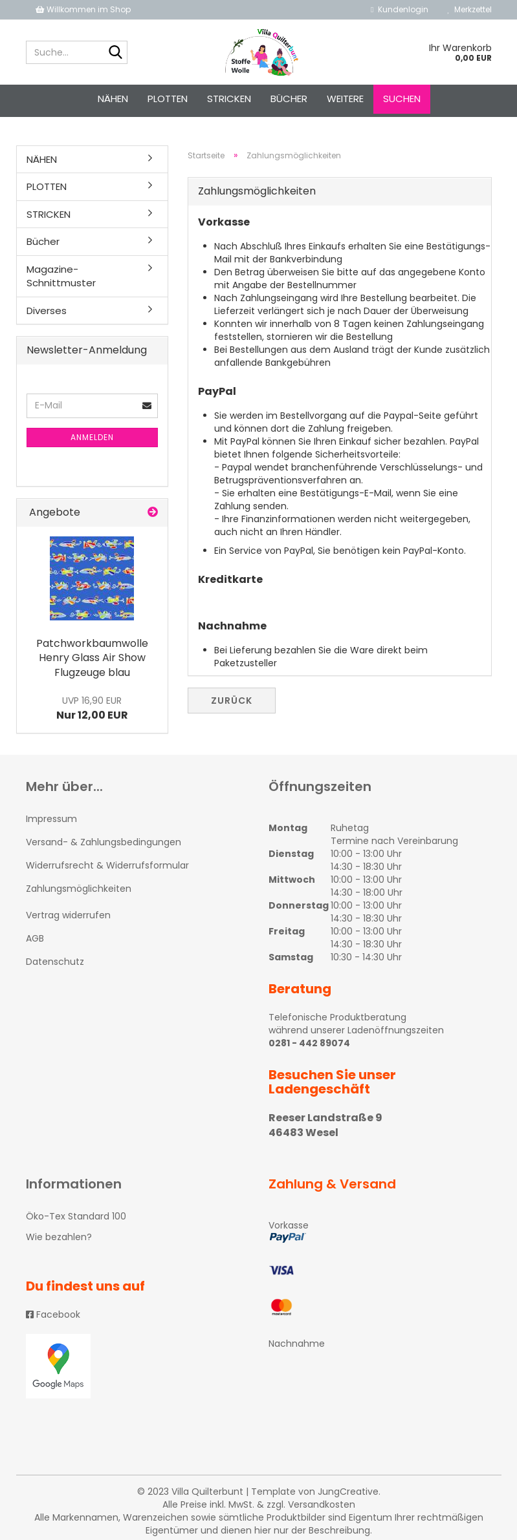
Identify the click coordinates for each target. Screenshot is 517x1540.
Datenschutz (55, 961)
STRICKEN (229, 98)
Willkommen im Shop (83, 9)
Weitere (345, 98)
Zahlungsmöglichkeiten (78, 888)
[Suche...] (115, 53)
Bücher (288, 98)
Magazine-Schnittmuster (61, 276)
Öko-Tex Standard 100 (76, 1216)
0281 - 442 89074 (309, 1043)
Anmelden (92, 437)
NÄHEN (113, 98)
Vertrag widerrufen (68, 915)
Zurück (231, 700)
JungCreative (348, 1491)
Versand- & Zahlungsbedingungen (103, 842)
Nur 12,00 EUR (92, 708)
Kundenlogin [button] (399, 9)
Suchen (402, 98)
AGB (35, 938)
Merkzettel (470, 9)
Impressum (51, 818)
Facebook (53, 1314)
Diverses (47, 310)
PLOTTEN (168, 98)
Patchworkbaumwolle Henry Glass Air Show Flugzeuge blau (92, 658)
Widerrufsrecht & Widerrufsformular (107, 865)
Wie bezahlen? (59, 1236)
